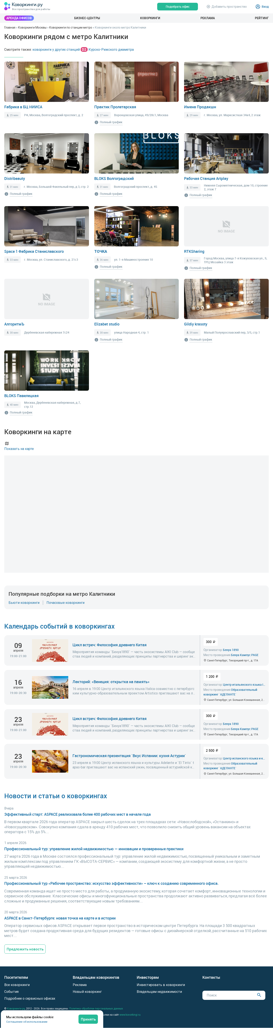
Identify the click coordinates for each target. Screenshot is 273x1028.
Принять (88, 1018)
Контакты (211, 977)
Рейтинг (262, 18)
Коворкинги (150, 18)
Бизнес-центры (87, 18)
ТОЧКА (100, 251)
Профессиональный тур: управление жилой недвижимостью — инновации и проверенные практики (93, 848)
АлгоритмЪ (14, 324)
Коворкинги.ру (16, 1008)
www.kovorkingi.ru (130, 1014)
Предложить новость (26, 949)
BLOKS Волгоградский (114, 178)
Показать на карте (19, 446)
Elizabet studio (106, 324)
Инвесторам (148, 977)
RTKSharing (194, 251)
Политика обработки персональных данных (96, 1008)
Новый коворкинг (87, 992)
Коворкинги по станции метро (70, 27)
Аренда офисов (19, 18)
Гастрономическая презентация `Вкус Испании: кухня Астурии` (129, 755)
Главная (9, 27)
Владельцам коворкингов (96, 977)
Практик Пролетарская (115, 106)
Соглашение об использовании (26, 1021)
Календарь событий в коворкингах (60, 625)
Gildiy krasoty (195, 324)
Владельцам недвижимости (159, 992)
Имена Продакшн (200, 106)
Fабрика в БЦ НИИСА (23, 106)
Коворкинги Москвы (32, 27)
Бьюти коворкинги (24, 602)
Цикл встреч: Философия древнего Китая (110, 644)
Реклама (207, 18)
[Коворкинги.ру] (23, 6)
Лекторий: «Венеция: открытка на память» (111, 681)
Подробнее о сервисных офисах (29, 998)
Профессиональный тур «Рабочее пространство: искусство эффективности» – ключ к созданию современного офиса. (111, 883)
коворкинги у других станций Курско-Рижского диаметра (83, 49)
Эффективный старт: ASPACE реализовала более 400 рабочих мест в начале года (77, 814)
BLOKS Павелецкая (21, 395)
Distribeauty (14, 178)
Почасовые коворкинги (65, 602)
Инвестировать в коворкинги (161, 985)
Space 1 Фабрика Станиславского (34, 251)
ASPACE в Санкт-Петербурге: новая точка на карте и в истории (60, 917)
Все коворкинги (17, 985)
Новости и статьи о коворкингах (56, 795)
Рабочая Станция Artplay (206, 178)
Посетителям (16, 977)
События (11, 992)
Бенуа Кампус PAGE (244, 655)
